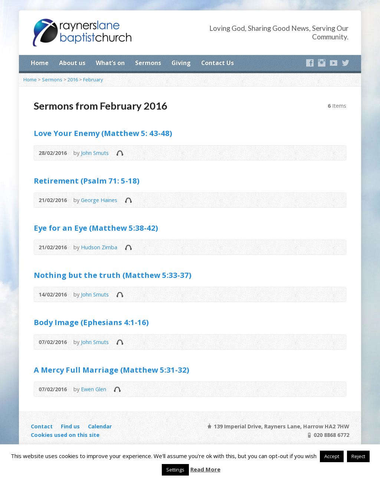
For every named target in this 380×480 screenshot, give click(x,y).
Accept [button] (331, 456)
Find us (70, 426)
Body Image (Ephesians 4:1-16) (91, 322)
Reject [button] (358, 456)
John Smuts (95, 152)
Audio (119, 153)
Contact (42, 426)
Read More (205, 469)
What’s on (110, 63)
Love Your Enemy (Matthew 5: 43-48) (103, 133)
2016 (73, 79)
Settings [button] (175, 469)
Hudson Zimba (99, 247)
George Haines (99, 200)
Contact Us (217, 63)
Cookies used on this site (65, 434)
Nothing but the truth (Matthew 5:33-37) (112, 275)
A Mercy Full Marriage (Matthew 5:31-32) (111, 369)
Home (40, 63)
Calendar (100, 426)
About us (72, 63)
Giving (181, 63)
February (93, 79)
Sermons (148, 63)
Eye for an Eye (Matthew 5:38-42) (96, 228)
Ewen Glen (93, 389)
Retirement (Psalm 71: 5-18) (87, 180)
